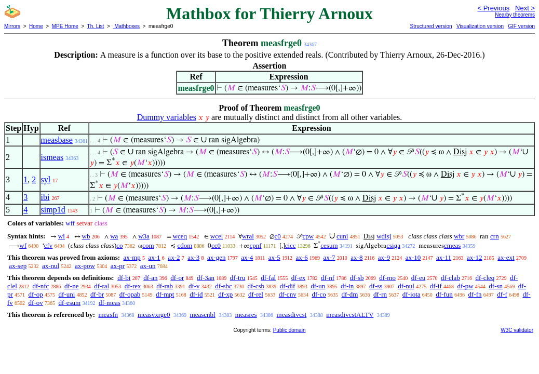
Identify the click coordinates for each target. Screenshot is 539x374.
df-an (150, 278)
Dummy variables (166, 117)
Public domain (289, 330)
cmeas (452, 245)
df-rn (380, 294)
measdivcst (292, 314)
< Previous (493, 8)
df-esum (70, 302)
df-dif (287, 286)
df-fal (268, 278)
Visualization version (480, 26)
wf (22, 245)
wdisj (383, 236)
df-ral (101, 286)
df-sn (496, 286)
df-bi (123, 278)
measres (246, 314)
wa (114, 236)
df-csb (256, 286)
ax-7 (329, 257)
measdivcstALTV (349, 314)
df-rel (255, 294)
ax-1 (154, 257)
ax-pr (118, 266)
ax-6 (302, 257)
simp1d (53, 209)
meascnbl (202, 314)
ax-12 (474, 257)
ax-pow (85, 266)
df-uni (67, 294)
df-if (436, 286)
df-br (97, 294)
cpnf (256, 245)
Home (36, 26)
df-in (347, 286)
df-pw (465, 286)
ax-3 (193, 257)
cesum (329, 245)
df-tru (238, 278)
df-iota (411, 294)
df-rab (164, 286)
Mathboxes (126, 26)
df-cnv (288, 294)
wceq (180, 236)
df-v (194, 286)
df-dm (350, 294)
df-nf (327, 278)
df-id (196, 294)
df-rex (133, 286)
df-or (177, 278)
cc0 (216, 245)
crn (494, 236)
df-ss (375, 286)
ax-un (148, 266)
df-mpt (165, 294)
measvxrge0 (154, 314)
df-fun (444, 294)
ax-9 (384, 257)
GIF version (521, 26)
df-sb (357, 278)
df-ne (71, 286)
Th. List (95, 26)
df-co (319, 294)
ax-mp (132, 257)
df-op (36, 294)
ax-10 (413, 257)
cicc (290, 245)
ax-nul (50, 266)
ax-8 (356, 257)
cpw (308, 236)
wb (86, 236)
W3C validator (517, 330)
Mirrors (12, 26)
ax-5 (274, 257)
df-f (502, 294)
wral (248, 236)
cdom (184, 245)
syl (46, 179)
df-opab (129, 294)
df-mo (387, 278)
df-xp (225, 294)
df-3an (205, 278)
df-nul (406, 286)
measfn (108, 314)
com (148, 245)
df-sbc (223, 286)
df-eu (418, 278)
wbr (459, 236)
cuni (342, 236)
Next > (525, 8)
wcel (216, 236)
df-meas (109, 302)
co (119, 245)
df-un (318, 286)
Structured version (431, 26)
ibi (45, 197)
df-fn (475, 294)
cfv (48, 245)
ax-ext (505, 257)
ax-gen (216, 257)
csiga (393, 245)
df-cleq (484, 278)
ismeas (52, 157)
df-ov (36, 302)
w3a (144, 236)
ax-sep (17, 266)
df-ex (298, 278)
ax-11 (443, 257)
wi (61, 236)
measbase (57, 140)
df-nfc (41, 286)
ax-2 (174, 257)
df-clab (450, 278)
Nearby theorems (515, 15)
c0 (278, 236)
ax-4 (247, 257)
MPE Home (65, 26)
